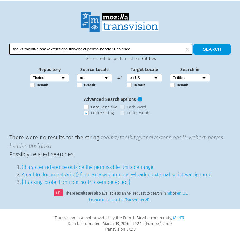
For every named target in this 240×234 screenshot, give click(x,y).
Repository (49, 69)
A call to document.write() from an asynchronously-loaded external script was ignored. (117, 175)
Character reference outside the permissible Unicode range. (88, 167)
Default (42, 85)
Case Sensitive (104, 107)
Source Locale (94, 69)
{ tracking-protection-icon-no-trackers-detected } (76, 182)
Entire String (102, 113)
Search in (189, 69)
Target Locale (144, 69)
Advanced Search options (110, 99)
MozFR (178, 218)
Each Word (136, 107)
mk (169, 193)
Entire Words (138, 113)
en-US (182, 193)
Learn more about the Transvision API (119, 200)
